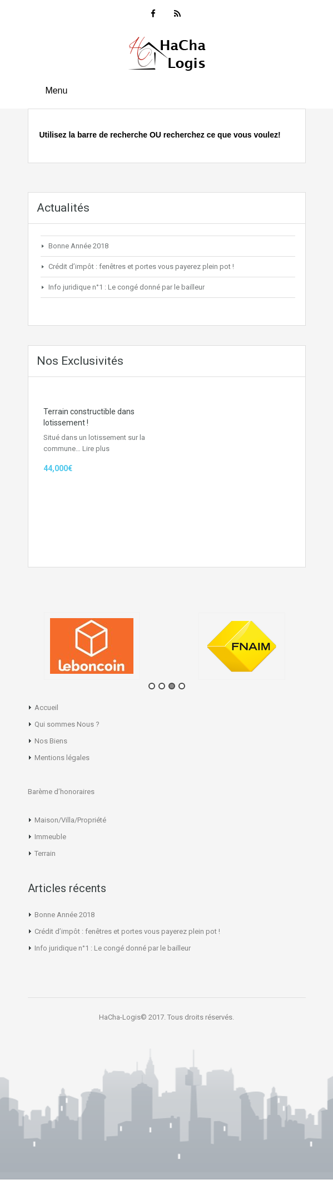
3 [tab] (171, 686)
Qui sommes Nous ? (67, 724)
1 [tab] (151, 686)
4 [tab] (181, 686)
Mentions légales (62, 757)
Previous (8, 650)
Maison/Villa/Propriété (70, 820)
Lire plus (96, 448)
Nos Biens (50, 741)
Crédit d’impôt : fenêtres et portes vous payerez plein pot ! (141, 266)
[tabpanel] (95, 646)
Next (324, 650)
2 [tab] (161, 686)
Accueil (46, 707)
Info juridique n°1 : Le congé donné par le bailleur (126, 287)
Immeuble (50, 837)
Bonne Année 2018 (78, 246)
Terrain (45, 853)
